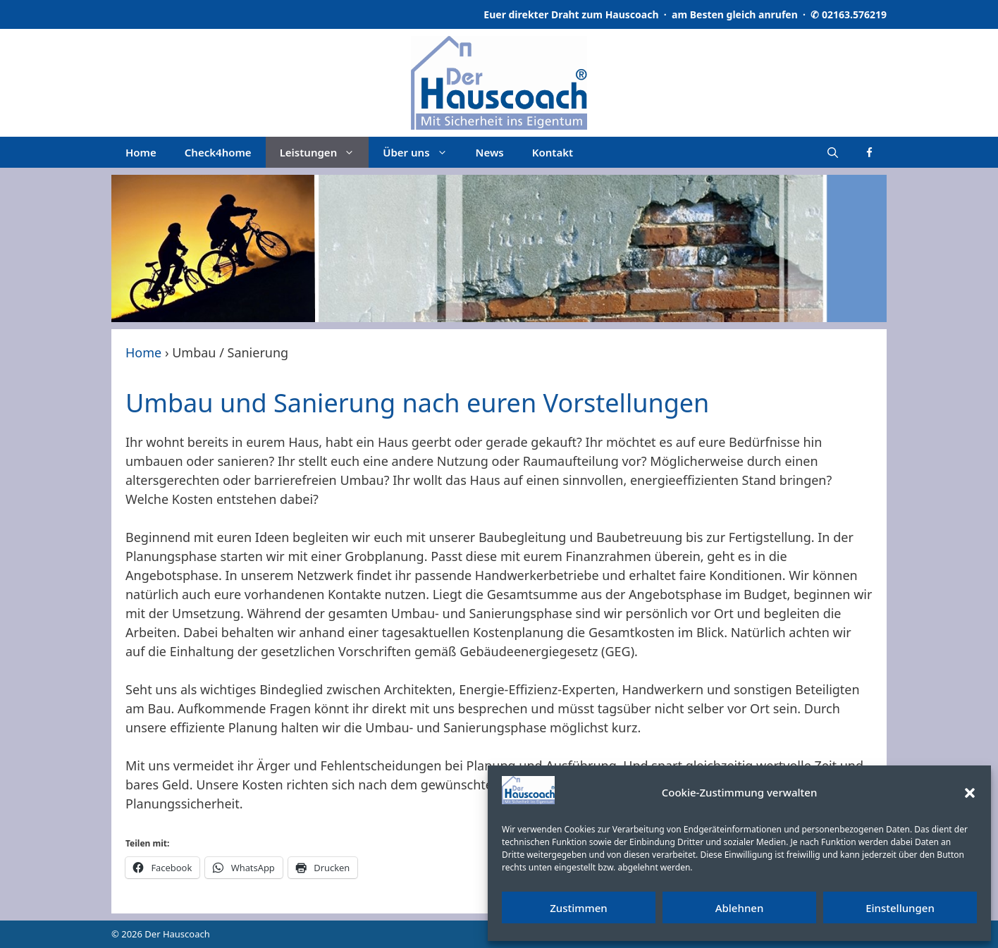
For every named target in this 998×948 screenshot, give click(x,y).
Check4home (218, 152)
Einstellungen (900, 908)
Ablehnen (739, 908)
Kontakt (552, 152)
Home (140, 152)
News (490, 152)
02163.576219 (854, 14)
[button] (970, 793)
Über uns (422, 152)
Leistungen (324, 152)
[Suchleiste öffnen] (832, 152)
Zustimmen (579, 908)
